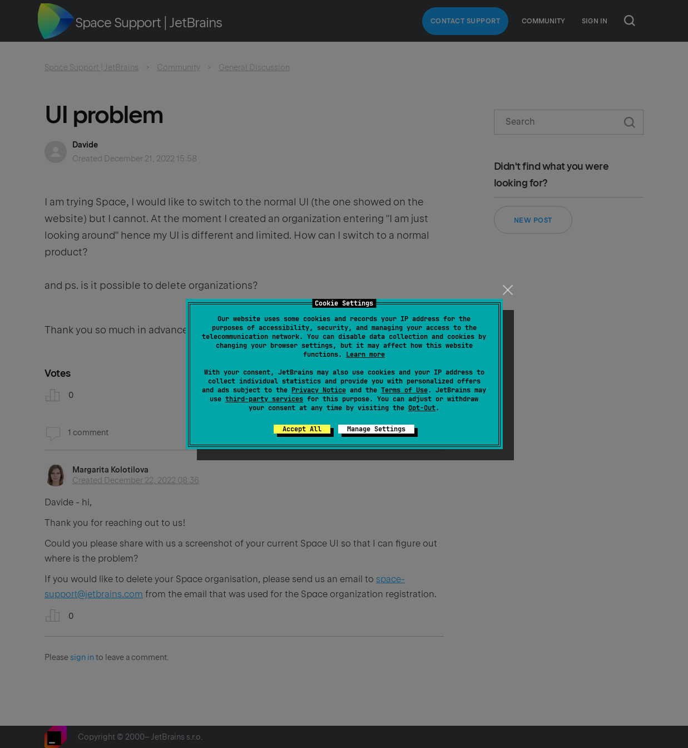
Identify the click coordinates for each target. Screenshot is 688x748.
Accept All (302, 429)
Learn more (365, 354)
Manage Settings (376, 429)
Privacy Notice (318, 390)
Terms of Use (404, 390)
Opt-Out (421, 407)
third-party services (264, 399)
